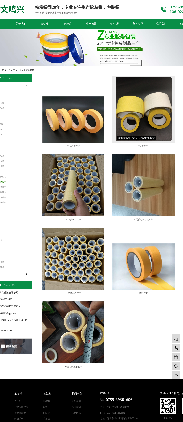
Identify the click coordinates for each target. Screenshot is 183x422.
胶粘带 (44, 23)
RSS (94, 420)
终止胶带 (19, 400)
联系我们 (161, 23)
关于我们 (21, 23)
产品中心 (13, 70)
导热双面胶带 (21, 388)
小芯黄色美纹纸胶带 (65, 185)
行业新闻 (76, 388)
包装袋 (68, 23)
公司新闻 (76, 382)
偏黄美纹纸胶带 (26, 70)
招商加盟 (114, 23)
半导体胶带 (20, 394)
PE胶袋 (46, 382)
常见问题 (76, 394)
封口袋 (46, 394)
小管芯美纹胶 (65, 128)
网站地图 (85, 420)
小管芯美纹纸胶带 (65, 242)
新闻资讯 (138, 23)
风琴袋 (46, 388)
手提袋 (46, 400)
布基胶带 (19, 405)
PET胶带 (18, 382)
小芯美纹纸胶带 (119, 185)
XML (99, 420)
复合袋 (46, 405)
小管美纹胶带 (119, 128)
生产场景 (91, 23)
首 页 (4, 70)
